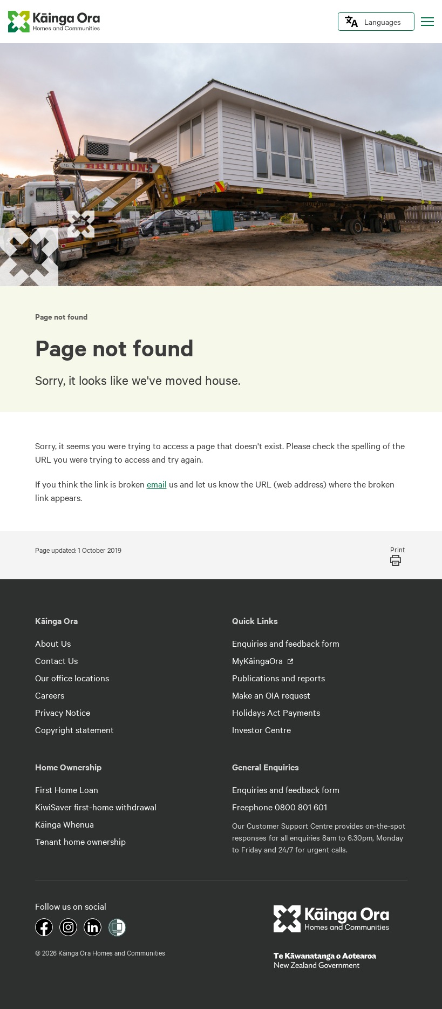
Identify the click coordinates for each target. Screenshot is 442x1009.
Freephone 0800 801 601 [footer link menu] (279, 806)
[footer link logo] (332, 918)
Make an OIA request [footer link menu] (271, 695)
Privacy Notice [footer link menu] (62, 712)
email (157, 484)
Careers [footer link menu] (49, 695)
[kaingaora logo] (54, 21)
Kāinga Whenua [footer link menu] (64, 824)
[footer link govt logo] (340, 960)
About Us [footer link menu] (53, 643)
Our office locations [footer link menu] (72, 677)
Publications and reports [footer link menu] (278, 677)
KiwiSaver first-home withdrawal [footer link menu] (96, 806)
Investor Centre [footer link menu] (261, 729)
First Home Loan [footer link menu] (66, 789)
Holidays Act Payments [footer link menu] (276, 712)
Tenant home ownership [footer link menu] (80, 841)
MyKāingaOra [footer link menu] (258, 660)
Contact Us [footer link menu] (56, 660)
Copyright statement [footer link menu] (74, 729)
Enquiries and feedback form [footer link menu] (285, 643)
